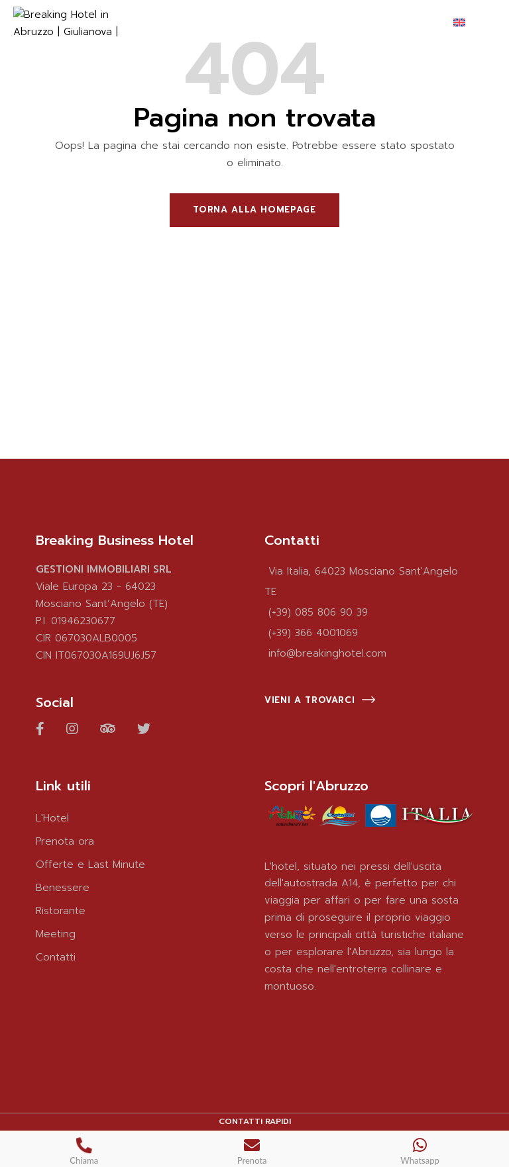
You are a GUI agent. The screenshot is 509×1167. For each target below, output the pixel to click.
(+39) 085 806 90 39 (318, 612)
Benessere (62, 887)
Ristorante (60, 911)
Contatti (56, 957)
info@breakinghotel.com (327, 653)
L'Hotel (52, 818)
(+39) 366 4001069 (313, 633)
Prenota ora (65, 841)
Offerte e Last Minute (90, 864)
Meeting (56, 934)
